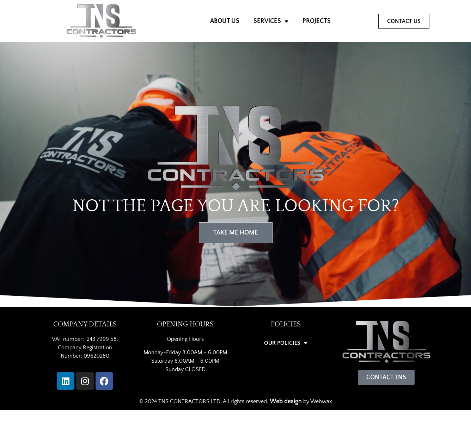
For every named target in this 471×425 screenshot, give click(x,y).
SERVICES (270, 21)
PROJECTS (316, 21)
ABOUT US (224, 21)
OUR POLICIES (285, 343)
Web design (286, 401)
